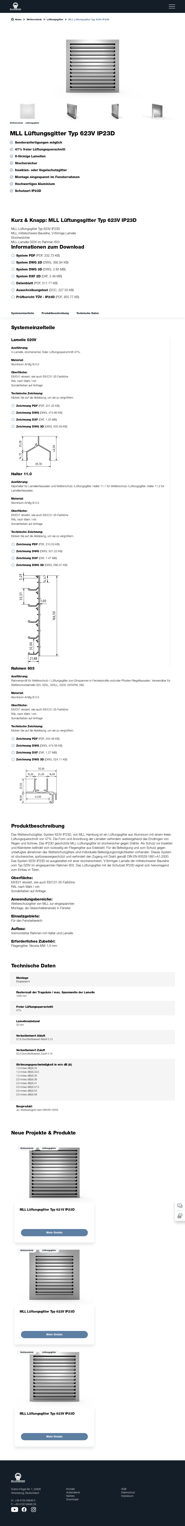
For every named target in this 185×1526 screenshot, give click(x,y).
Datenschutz (128, 1492)
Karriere (70, 1495)
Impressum (127, 1495)
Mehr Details (54, 1232)
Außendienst (73, 1492)
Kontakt (70, 1489)
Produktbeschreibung (55, 313)
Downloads (72, 1499)
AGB (123, 1489)
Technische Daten (87, 313)
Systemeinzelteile (22, 313)
